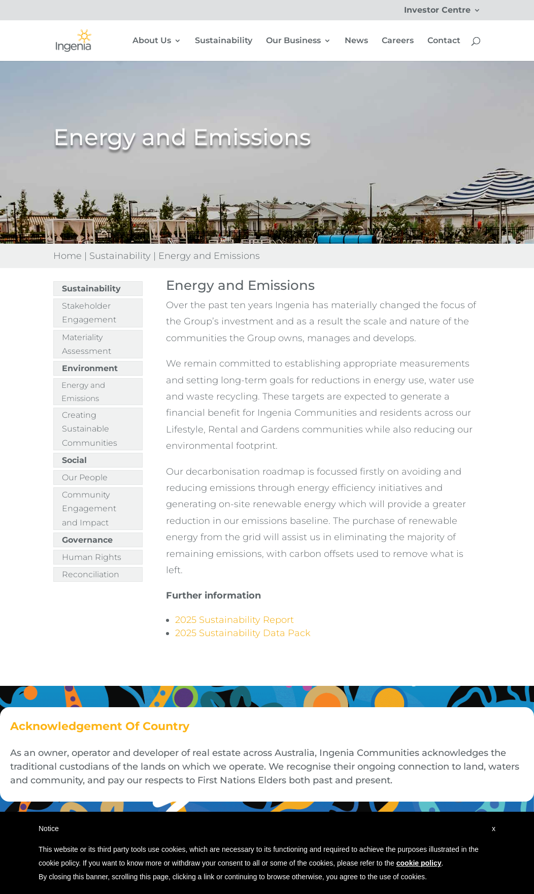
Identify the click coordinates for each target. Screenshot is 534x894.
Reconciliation (90, 574)
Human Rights (91, 557)
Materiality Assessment (86, 344)
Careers (398, 41)
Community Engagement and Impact (89, 508)
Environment (90, 368)
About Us (151, 41)
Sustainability (223, 41)
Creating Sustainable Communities (89, 428)
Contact (443, 41)
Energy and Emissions (83, 391)
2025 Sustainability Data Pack (243, 633)
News (356, 41)
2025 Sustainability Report (234, 619)
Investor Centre (437, 10)
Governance (87, 540)
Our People (85, 477)
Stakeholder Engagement (89, 312)
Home (67, 255)
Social (74, 460)
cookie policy (419, 863)
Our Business (293, 41)
